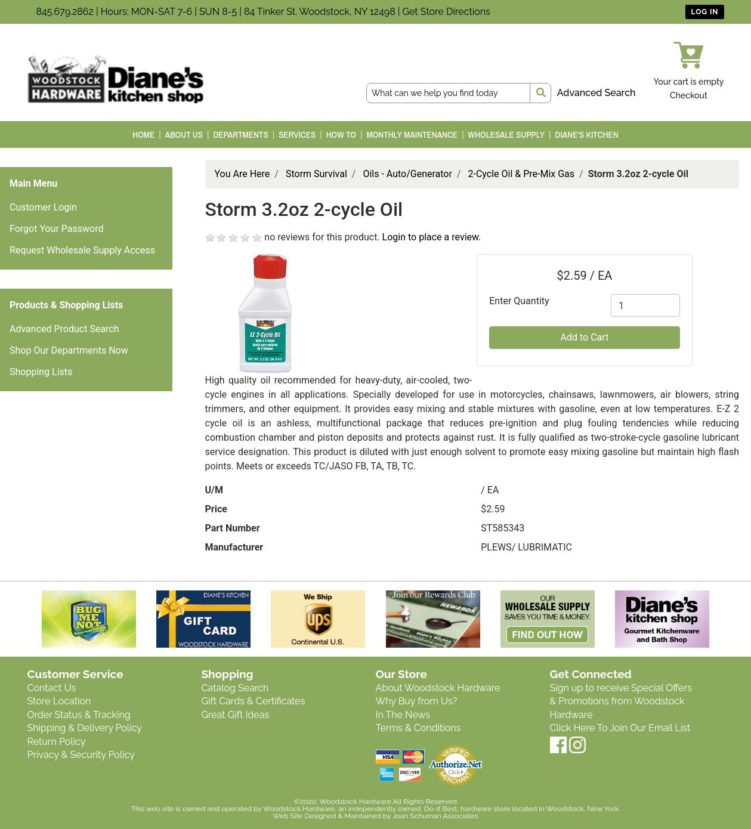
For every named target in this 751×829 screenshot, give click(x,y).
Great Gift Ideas (236, 714)
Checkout (688, 95)
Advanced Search (596, 92)
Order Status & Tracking (79, 714)
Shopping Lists (41, 372)
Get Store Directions (446, 11)
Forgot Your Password (57, 228)
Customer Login (43, 207)
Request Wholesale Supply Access (82, 250)
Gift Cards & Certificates (253, 701)
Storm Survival (316, 174)
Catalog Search (235, 688)
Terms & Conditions (418, 728)
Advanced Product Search (64, 329)
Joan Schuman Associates (435, 816)
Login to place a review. (431, 237)
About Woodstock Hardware (438, 688)
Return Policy (56, 741)
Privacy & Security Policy (81, 754)
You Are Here (242, 174)
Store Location (59, 701)
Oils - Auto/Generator (407, 174)
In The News (403, 714)
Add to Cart (585, 337)
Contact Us (51, 688)
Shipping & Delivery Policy (85, 728)
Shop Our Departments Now (69, 350)
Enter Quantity (519, 301)
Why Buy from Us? (417, 701)
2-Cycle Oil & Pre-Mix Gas (521, 174)
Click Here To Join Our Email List (620, 728)
